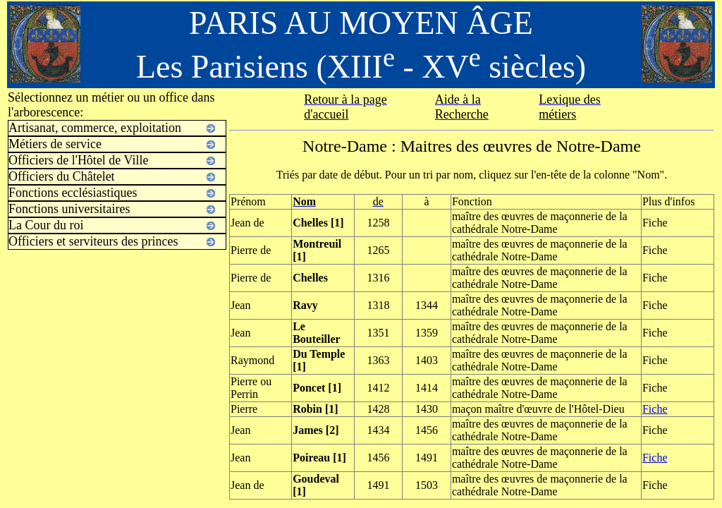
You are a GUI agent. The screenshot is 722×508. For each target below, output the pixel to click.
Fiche (655, 409)
